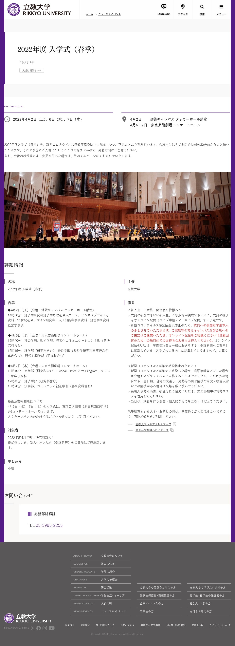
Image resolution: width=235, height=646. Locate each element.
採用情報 (69, 625)
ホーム (89, 14)
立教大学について (97, 556)
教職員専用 (197, 625)
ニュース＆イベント (109, 14)
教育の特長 (93, 564)
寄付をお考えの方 (201, 611)
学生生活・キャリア (98, 595)
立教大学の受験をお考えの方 (158, 587)
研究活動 (91, 587)
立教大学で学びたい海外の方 (208, 587)
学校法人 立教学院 (150, 625)
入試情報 (91, 603)
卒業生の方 (147, 611)
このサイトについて (220, 625)
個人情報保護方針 (175, 625)
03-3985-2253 (49, 525)
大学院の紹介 (94, 579)
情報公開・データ (105, 625)
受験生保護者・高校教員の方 (157, 595)
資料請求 (85, 625)
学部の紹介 (93, 571)
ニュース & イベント (98, 611)
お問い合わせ (127, 625)
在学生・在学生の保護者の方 (207, 595)
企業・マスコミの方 (152, 603)
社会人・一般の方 (200, 603)
